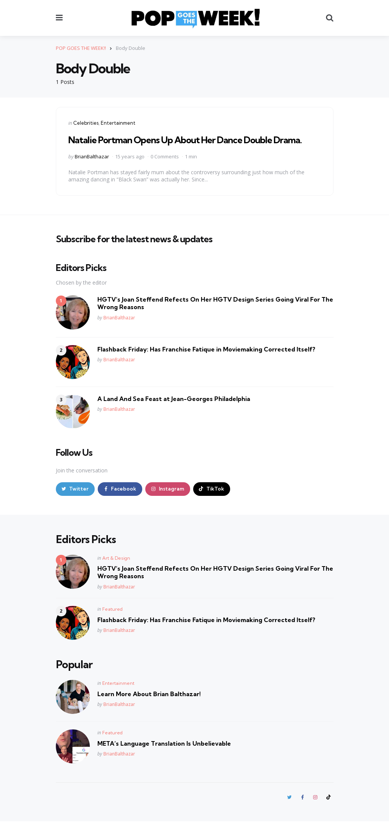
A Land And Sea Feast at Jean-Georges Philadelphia (173, 398)
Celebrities (85, 123)
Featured (112, 609)
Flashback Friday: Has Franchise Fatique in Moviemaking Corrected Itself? (206, 349)
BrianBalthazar (92, 156)
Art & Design (116, 558)
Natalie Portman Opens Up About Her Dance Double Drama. (185, 140)
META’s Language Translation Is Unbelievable (164, 743)
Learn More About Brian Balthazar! (149, 694)
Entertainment (118, 123)
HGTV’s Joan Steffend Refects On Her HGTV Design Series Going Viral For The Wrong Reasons (215, 303)
